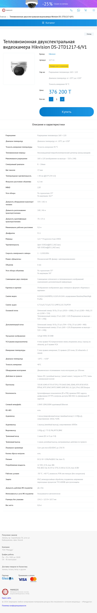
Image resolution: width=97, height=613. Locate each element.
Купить (66, 112)
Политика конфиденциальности (14, 605)
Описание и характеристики (48, 124)
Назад (89, 34)
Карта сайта (6, 598)
